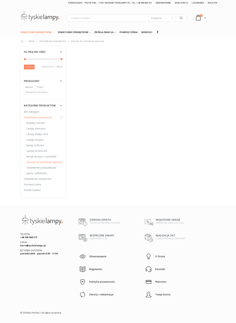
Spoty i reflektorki (36, 173)
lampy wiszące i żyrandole (41, 156)
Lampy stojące (35, 139)
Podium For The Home (36, 92)
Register (212, 2)
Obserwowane (163, 2)
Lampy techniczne (36, 151)
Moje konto (181, 2)
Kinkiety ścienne (35, 123)
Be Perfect (33, 312)
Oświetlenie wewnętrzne (35, 32)
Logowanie (198, 2)
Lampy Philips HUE (37, 134)
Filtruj (29, 66)
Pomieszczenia (129, 32)
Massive (29, 87)
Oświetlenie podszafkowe (41, 167)
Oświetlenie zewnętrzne (73, 32)
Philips (40, 87)
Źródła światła (103, 32)
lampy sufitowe (35, 145)
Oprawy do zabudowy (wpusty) (44, 162)
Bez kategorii (31, 111)
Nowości (146, 32)
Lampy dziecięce (36, 128)
